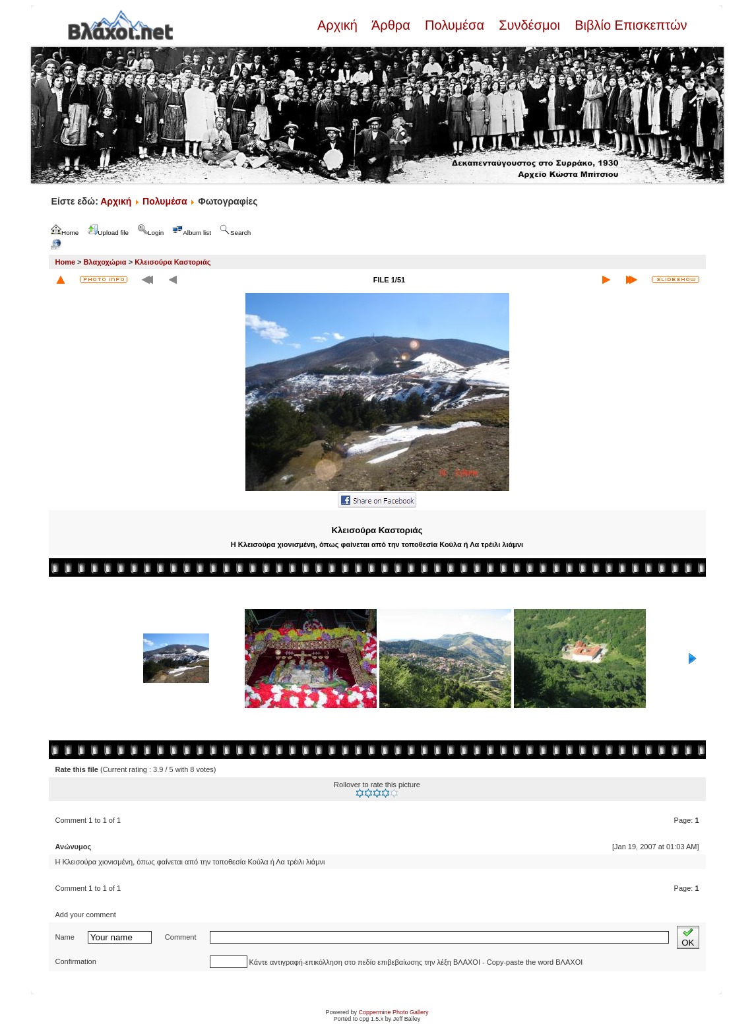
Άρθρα (391, 25)
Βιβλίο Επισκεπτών (629, 25)
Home (65, 262)
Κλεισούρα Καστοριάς (172, 262)
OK (687, 937)
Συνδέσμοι (529, 25)
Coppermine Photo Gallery (393, 1012)
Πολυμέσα (454, 25)
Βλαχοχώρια (105, 262)
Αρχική (339, 25)
